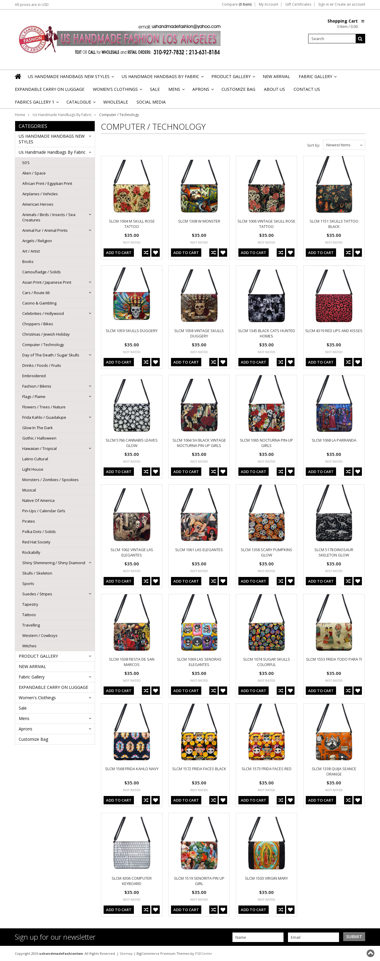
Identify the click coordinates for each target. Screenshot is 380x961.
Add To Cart (119, 252)
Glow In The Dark (37, 427)
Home (20, 114)
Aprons (202, 91)
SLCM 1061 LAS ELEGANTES (199, 549)
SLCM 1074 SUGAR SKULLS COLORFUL (266, 661)
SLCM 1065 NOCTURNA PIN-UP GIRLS (266, 442)
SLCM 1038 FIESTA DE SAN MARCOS (131, 661)
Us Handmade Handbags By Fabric (162, 78)
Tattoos (29, 614)
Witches (29, 645)
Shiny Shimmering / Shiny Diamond (53, 562)
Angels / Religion (37, 240)
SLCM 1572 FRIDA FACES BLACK (199, 768)
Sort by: (313, 145)
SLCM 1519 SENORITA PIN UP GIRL (199, 881)
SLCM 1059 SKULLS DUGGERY (132, 330)
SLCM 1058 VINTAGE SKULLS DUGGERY (199, 333)
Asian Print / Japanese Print (46, 282)
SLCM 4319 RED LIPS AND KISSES (333, 330)
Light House (32, 469)
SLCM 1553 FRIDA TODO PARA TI (334, 659)
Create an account (350, 4)
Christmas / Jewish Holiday (46, 334)
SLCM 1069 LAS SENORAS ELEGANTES (199, 661)
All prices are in (32, 4)
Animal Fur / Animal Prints (45, 230)
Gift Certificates (298, 4)
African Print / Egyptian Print (47, 183)
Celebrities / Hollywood (43, 313)
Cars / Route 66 (36, 292)
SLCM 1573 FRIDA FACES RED (267, 768)
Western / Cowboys (40, 635)
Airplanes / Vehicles (40, 193)
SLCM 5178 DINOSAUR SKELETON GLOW (333, 552)
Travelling (31, 625)
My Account (268, 4)
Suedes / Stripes (37, 594)
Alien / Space (34, 173)
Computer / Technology (43, 344)
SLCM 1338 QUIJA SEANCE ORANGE (334, 771)
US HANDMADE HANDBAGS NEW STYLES (70, 78)
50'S (26, 162)
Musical (29, 490)
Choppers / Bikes (37, 323)
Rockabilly (31, 552)
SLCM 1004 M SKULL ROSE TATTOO (132, 223)
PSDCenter (203, 953)
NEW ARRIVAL (276, 76)
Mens (176, 91)
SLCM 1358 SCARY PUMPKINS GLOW (266, 552)
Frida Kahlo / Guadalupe (44, 417)
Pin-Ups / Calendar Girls (43, 510)
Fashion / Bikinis (36, 386)
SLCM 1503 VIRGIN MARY (266, 878)
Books (28, 261)
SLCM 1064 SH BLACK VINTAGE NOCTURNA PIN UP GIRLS (199, 442)
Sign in (323, 4)
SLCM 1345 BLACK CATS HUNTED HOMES (266, 333)
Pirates (28, 521)
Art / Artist (31, 251)
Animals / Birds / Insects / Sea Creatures (48, 217)
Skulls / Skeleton (37, 573)
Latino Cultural (35, 459)
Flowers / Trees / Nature (44, 407)
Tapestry (30, 604)
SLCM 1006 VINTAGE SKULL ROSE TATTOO (266, 223)
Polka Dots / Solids (39, 531)
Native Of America (38, 500)
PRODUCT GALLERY (232, 78)
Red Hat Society (36, 542)
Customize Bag (238, 89)
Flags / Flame (33, 396)
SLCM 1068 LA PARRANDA (334, 440)
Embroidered (34, 375)
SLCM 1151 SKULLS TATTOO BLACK (334, 223)
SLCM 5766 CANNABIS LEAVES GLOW (132, 442)
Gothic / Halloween (39, 438)
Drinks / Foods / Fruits (41, 365)
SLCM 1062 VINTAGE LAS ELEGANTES (131, 552)
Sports (28, 583)
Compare (237, 4)
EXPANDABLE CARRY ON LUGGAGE (49, 89)
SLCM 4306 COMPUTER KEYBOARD (132, 881)
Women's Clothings (117, 91)
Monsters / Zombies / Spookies (50, 479)
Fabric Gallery (317, 78)
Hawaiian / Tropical (39, 448)
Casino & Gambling (39, 303)
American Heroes (37, 204)
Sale (155, 89)
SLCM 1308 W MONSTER (199, 221)
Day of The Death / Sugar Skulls (50, 355)
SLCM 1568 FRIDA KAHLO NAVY (132, 768)
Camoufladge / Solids (41, 272)
